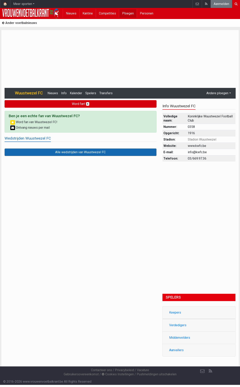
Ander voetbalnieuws (19, 23)
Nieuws (71, 13)
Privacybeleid (124, 370)
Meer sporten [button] (22, 4)
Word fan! (80, 104)
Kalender (76, 93)
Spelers (90, 93)
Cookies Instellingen (118, 374)
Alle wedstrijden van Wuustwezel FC (80, 152)
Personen (146, 13)
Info (64, 93)
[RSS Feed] (210, 371)
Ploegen (128, 13)
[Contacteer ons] (202, 371)
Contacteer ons (101, 370)
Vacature (143, 370)
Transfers (106, 93)
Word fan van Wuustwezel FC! (33, 122)
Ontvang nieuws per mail (30, 127)
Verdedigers (177, 325)
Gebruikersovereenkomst (81, 374)
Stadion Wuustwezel (202, 139)
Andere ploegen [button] (217, 93)
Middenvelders (179, 337)
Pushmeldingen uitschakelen (156, 374)
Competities (107, 13)
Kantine (88, 13)
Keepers (175, 312)
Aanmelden (221, 4)
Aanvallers (176, 350)
